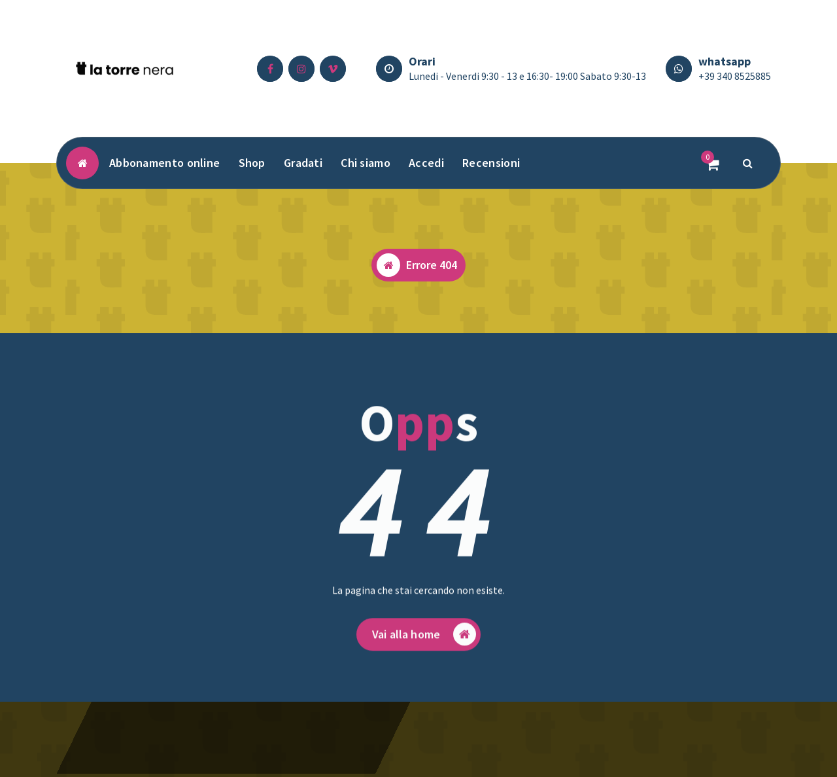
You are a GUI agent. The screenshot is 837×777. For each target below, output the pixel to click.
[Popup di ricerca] (748, 163)
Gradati (303, 162)
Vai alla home (424, 641)
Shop (252, 162)
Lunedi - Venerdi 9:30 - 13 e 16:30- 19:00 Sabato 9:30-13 (527, 75)
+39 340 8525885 (734, 75)
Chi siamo (365, 162)
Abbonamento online (164, 162)
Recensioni (491, 162)
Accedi (426, 162)
